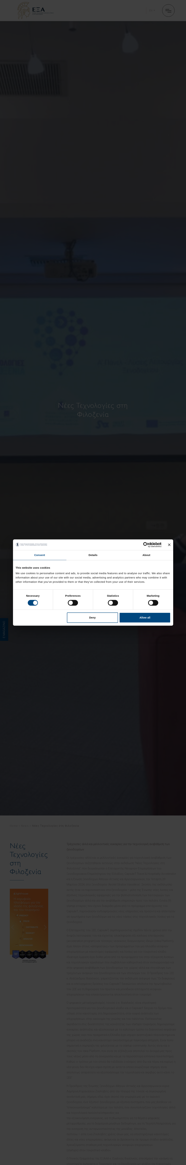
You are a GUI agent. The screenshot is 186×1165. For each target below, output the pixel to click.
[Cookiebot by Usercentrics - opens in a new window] (145, 544)
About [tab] (146, 555)
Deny (92, 617)
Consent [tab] (39, 555)
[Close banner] (169, 544)
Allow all (145, 617)
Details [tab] (93, 555)
